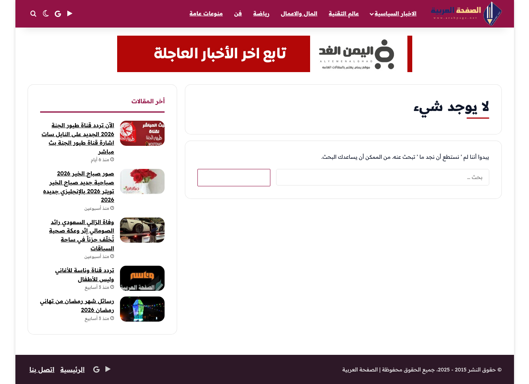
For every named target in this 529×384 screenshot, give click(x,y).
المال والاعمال (299, 13)
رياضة (261, 13)
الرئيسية (73, 369)
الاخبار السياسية (395, 13)
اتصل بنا (42, 369)
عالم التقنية (344, 13)
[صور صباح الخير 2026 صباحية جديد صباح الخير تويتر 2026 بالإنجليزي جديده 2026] (142, 181)
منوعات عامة (206, 13)
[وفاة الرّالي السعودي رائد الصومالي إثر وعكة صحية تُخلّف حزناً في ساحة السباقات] (142, 230)
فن (238, 13)
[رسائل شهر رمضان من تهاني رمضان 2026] (142, 309)
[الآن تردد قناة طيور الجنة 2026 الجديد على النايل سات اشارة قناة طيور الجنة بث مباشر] (142, 133)
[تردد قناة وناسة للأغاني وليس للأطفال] (142, 278)
